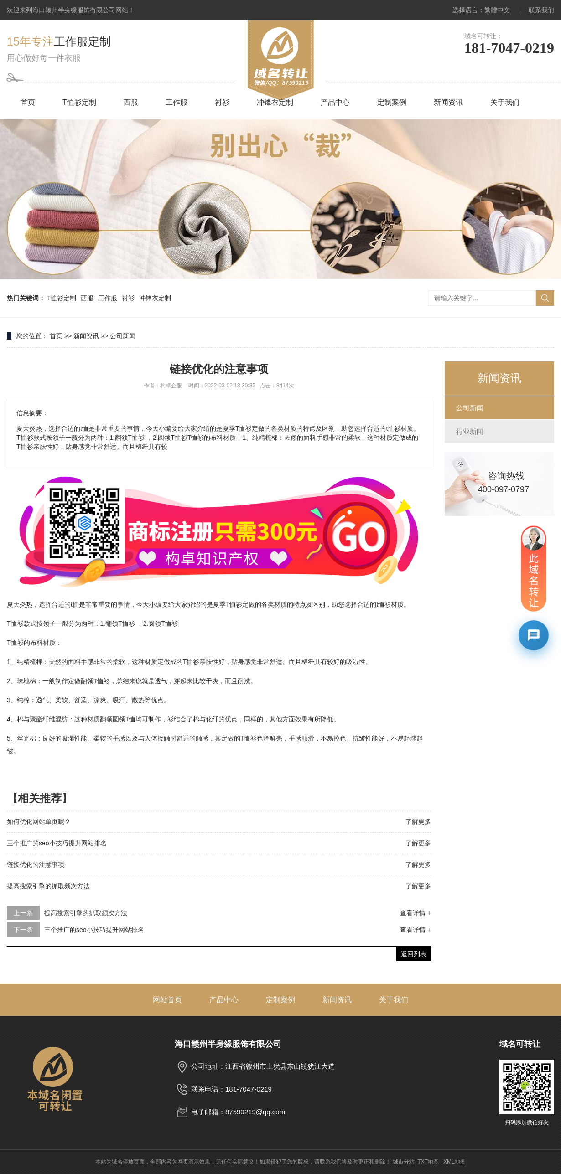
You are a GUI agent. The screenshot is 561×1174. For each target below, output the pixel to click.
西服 (131, 102)
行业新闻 (469, 431)
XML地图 (454, 1162)
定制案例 (391, 102)
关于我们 (504, 102)
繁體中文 (497, 10)
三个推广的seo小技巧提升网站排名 (57, 843)
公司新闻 (122, 336)
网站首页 (167, 1000)
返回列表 (413, 954)
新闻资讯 (448, 102)
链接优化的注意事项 (35, 864)
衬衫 (222, 102)
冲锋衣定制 (275, 102)
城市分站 (404, 1162)
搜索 (545, 298)
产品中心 (335, 102)
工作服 (176, 102)
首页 (28, 102)
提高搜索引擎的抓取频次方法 (48, 886)
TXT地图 (428, 1162)
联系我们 (541, 10)
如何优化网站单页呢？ (39, 821)
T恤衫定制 (79, 102)
